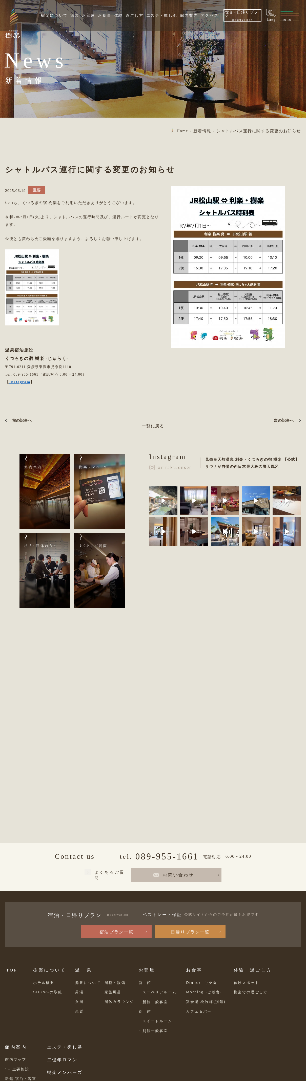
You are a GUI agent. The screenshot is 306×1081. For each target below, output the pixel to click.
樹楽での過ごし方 (251, 992)
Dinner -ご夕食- (202, 983)
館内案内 (189, 15)
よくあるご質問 (109, 875)
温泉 (74, 15)
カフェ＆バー (199, 1011)
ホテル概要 (43, 983)
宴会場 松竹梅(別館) (206, 1002)
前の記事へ (22, 420)
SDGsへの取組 (48, 992)
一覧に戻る (153, 426)
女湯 (79, 1002)
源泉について (88, 983)
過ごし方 (135, 15)
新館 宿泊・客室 (20, 1079)
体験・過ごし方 (253, 970)
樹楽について (54, 15)
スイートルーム (157, 1021)
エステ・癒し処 (162, 15)
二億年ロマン (62, 1059)
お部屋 (88, 15)
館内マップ (15, 1059)
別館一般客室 (155, 1031)
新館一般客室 (155, 1002)
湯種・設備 (115, 983)
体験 (118, 15)
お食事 (104, 15)
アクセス (210, 15)
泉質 (79, 1011)
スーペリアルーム (159, 992)
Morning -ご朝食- (204, 992)
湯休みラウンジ (119, 1002)
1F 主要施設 (17, 1069)
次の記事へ (284, 420)
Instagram (19, 382)
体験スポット (246, 983)
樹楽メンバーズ (65, 1072)
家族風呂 (113, 992)
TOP (11, 970)
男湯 (79, 992)
